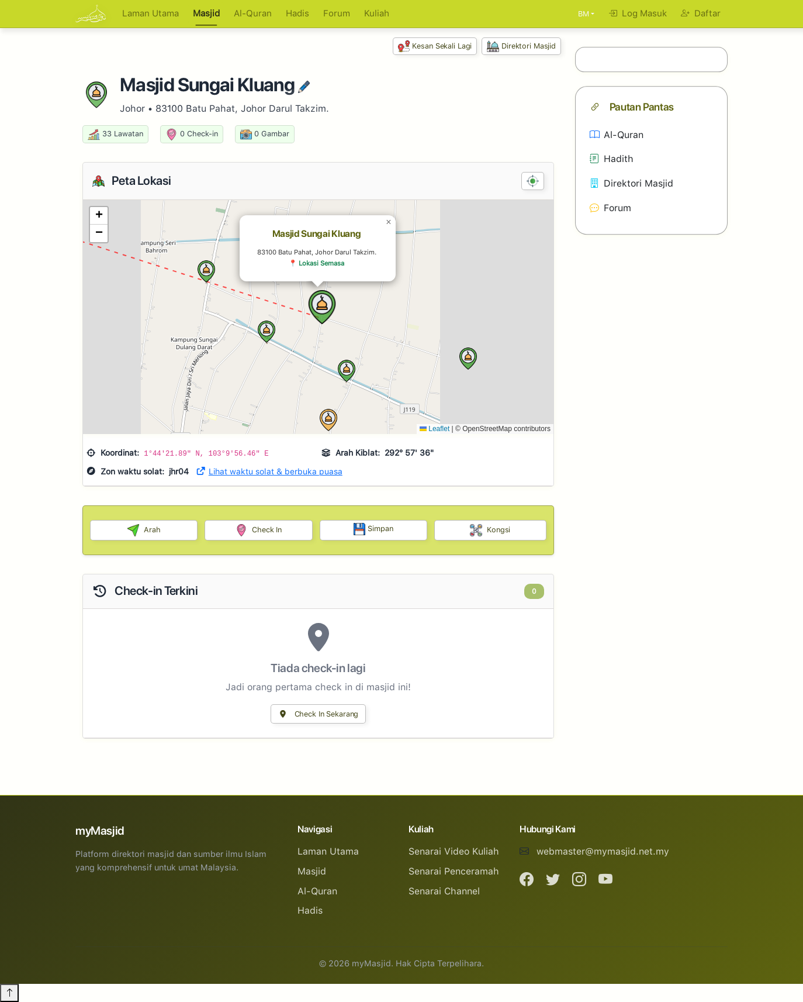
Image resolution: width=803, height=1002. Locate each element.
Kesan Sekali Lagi (435, 46)
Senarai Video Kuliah (454, 851)
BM (583, 13)
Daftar (701, 13)
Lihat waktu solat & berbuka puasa (269, 471)
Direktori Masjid (521, 46)
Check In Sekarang (318, 714)
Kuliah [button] (376, 13)
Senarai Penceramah (454, 871)
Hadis (297, 13)
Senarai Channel (444, 891)
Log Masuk (637, 13)
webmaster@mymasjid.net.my (603, 851)
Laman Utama (150, 13)
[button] (322, 307)
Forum (336, 13)
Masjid (206, 13)
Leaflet (434, 429)
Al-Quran (253, 13)
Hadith (612, 159)
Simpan (373, 529)
